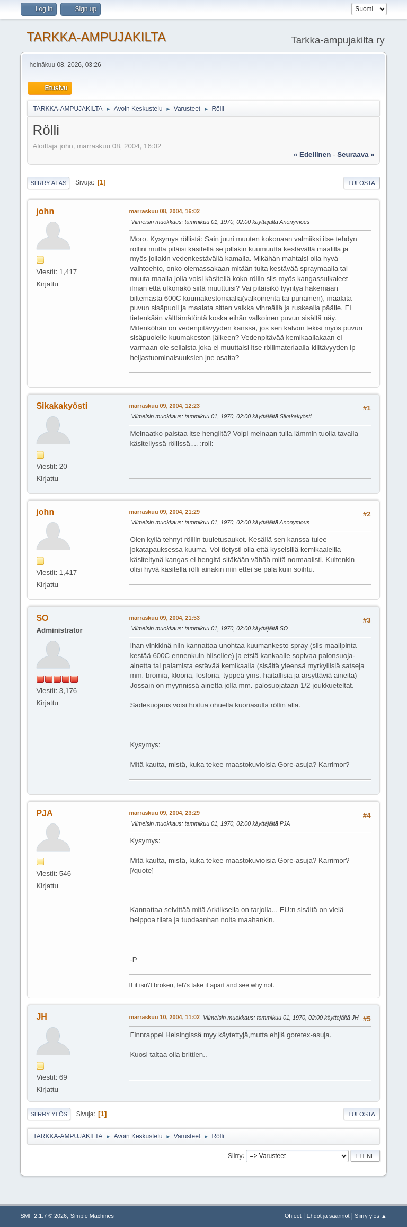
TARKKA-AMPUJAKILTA (96, 37)
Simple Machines (92, 1216)
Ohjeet (293, 1216)
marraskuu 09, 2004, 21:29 (164, 512)
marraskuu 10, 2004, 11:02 (164, 1017)
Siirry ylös (48, 1114)
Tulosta (361, 183)
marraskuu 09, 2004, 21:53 (164, 618)
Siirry (235, 1155)
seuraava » (355, 155)
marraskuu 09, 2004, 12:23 (164, 405)
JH (41, 1016)
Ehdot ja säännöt (327, 1216)
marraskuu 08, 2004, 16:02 (164, 211)
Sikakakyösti (61, 405)
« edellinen (312, 155)
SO (42, 618)
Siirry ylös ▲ (370, 1216)
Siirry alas (48, 183)
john (45, 211)
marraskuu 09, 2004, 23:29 (164, 813)
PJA (44, 813)
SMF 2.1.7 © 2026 (43, 1216)
